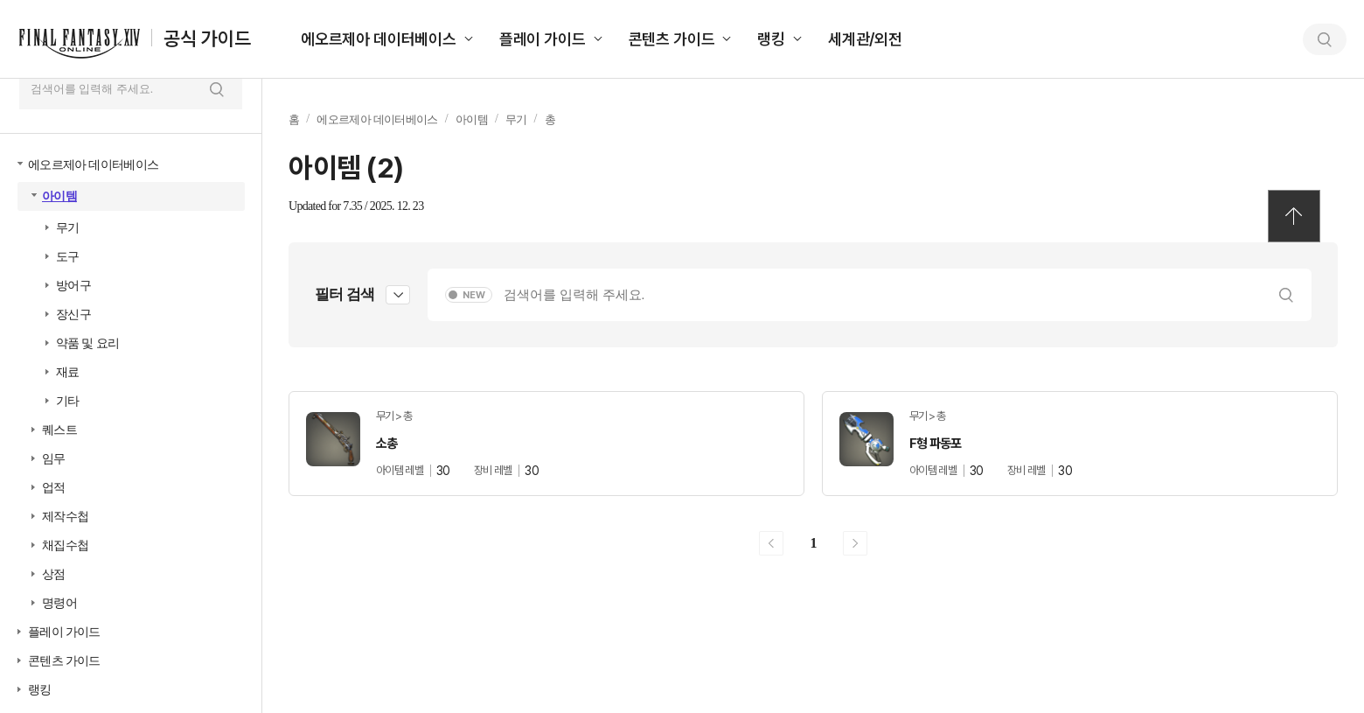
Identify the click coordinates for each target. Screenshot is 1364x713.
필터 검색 (344, 294)
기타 (68, 401)
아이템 (59, 196)
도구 (68, 256)
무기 (68, 227)
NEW (474, 295)
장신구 (73, 314)
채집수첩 (65, 545)
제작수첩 (65, 516)
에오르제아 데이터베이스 (378, 39)
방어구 (73, 285)
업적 (54, 487)
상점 (54, 574)
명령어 (59, 603)
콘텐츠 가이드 (672, 39)
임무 (54, 458)
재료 (68, 372)
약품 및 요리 (87, 343)
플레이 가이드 (542, 39)
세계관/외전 (865, 39)
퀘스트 (59, 430)
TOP (1294, 216)
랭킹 (771, 39)
